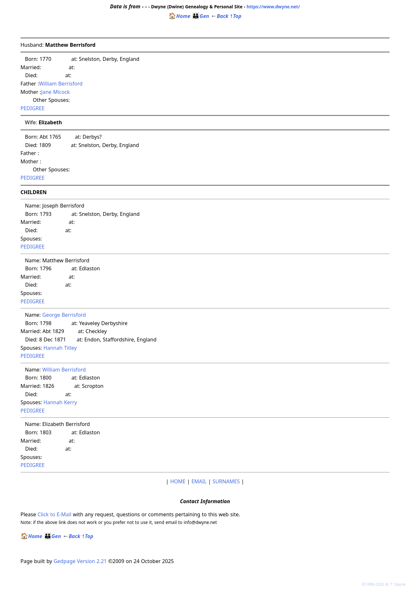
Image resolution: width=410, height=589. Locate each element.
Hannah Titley (60, 347)
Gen (200, 16)
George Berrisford (64, 314)
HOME (177, 481)
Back (219, 16)
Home (179, 16)
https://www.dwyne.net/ (273, 7)
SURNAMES (226, 481)
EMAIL (199, 481)
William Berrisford (61, 83)
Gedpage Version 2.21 (80, 561)
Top (236, 16)
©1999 (385, 584)
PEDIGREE (32, 108)
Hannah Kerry (60, 402)
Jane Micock (55, 91)
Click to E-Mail (54, 514)
